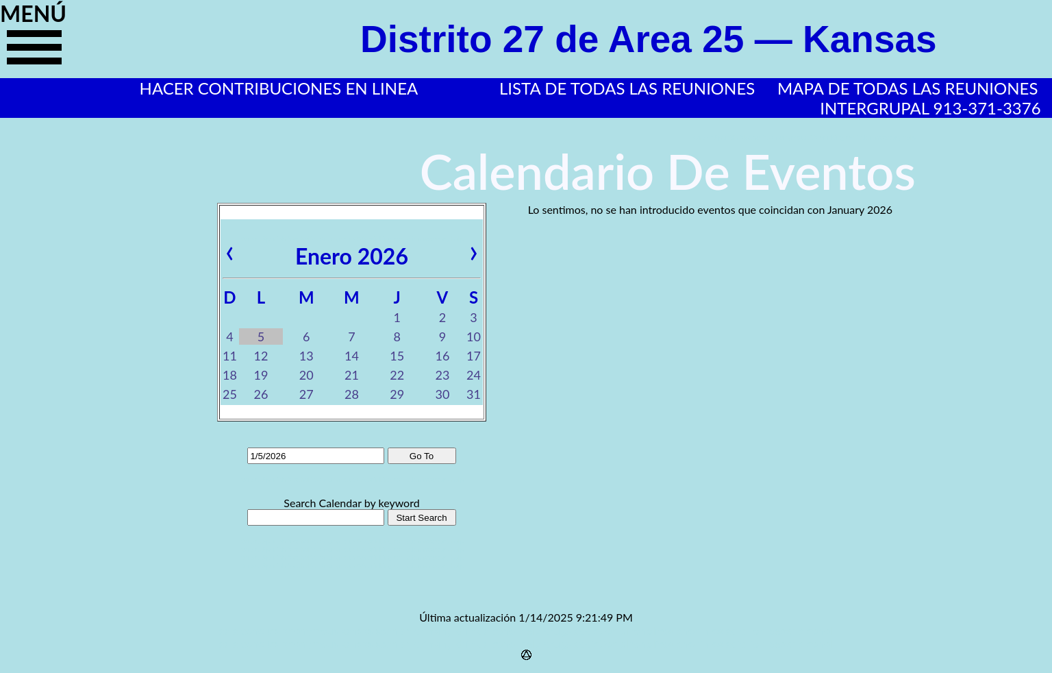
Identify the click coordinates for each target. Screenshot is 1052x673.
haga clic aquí (34, 52)
